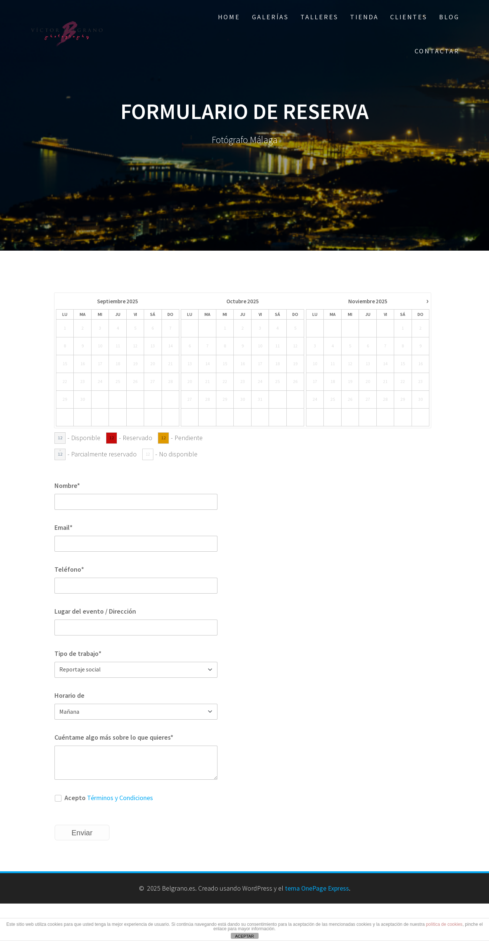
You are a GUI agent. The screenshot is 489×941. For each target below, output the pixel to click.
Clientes (408, 17)
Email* (63, 527)
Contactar (437, 51)
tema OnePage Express (317, 888)
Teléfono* (69, 569)
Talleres (319, 17)
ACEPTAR (244, 936)
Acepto (104, 797)
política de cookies (444, 924)
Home (229, 17)
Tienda (364, 17)
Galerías (270, 17)
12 (60, 437)
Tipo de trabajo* (78, 653)
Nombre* (67, 485)
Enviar (82, 833)
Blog (449, 17)
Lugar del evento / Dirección (95, 611)
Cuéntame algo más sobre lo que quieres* (113, 737)
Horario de (69, 695)
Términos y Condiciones (120, 797)
